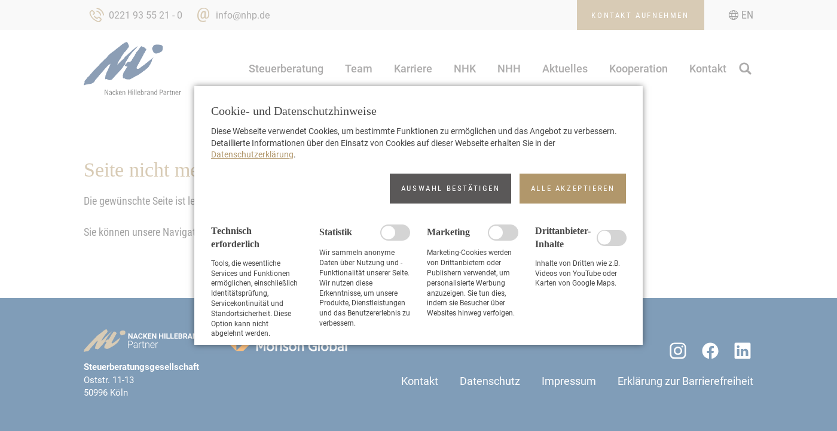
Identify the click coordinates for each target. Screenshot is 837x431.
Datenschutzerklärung (252, 154)
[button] (450, 189)
